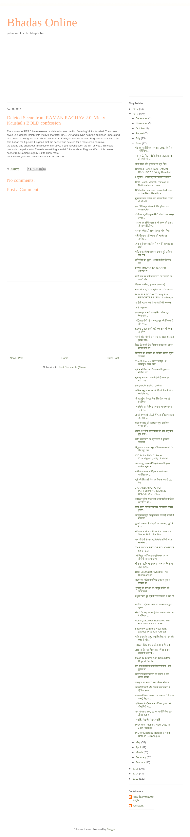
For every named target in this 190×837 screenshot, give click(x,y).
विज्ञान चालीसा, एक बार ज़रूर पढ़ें (150, 284)
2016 (136, 113)
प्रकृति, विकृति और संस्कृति (147, 719)
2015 (136, 768)
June (139, 143)
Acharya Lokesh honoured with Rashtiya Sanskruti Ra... (152, 622)
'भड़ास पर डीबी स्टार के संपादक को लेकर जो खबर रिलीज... (154, 224)
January (141, 762)
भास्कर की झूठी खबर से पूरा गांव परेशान (153, 230)
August (140, 133)
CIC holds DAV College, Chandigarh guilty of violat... (152, 457)
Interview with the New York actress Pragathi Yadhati (150, 630)
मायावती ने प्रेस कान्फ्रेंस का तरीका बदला (154, 289)
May (138, 742)
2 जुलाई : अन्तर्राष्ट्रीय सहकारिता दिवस (153, 177)
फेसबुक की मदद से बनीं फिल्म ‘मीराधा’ (152, 682)
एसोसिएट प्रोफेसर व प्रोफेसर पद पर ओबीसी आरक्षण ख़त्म (151, 557)
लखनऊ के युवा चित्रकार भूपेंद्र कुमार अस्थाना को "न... (152, 651)
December (142, 118)
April (139, 747)
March (140, 752)
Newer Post (16, 358)
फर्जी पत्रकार (141, 307)
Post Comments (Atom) (72, 367)
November (142, 123)
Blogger (111, 829)
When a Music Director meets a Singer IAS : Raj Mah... (153, 533)
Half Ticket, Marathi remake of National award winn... (152, 184)
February (141, 757)
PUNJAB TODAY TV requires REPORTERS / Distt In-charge (154, 296)
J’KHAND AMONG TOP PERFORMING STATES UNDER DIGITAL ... (150, 490)
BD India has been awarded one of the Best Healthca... (153, 192)
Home (65, 358)
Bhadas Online (42, 22)
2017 (136, 108)
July (138, 138)
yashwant (138, 805)
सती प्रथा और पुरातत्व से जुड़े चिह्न (150, 164)
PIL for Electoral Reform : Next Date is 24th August (152, 734)
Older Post (113, 358)
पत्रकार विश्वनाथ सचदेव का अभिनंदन (152, 644)
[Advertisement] (64, 71)
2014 (136, 773)
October (141, 128)
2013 (136, 778)
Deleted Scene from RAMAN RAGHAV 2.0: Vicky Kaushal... (154, 170)
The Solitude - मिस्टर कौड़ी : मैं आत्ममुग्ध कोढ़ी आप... (150, 363)
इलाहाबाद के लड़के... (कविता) (148, 385)
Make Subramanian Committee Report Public (152, 659)
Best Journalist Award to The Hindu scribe (151, 573)
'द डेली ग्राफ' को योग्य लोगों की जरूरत (153, 302)
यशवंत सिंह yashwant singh (143, 798)
